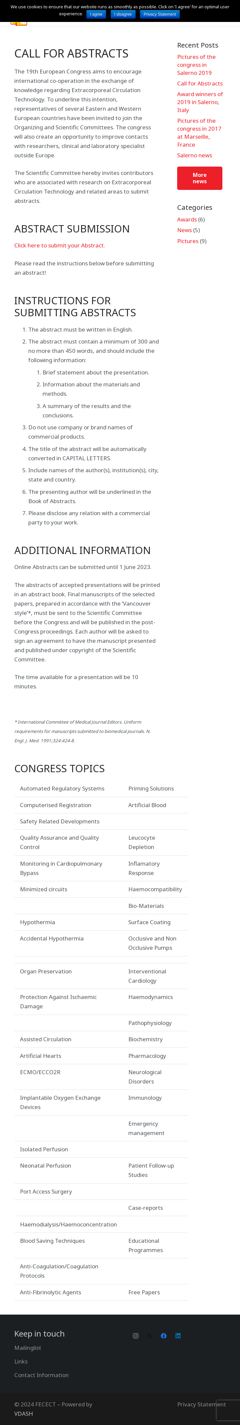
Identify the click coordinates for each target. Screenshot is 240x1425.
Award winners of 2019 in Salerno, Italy (200, 102)
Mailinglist (27, 1348)
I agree (96, 14)
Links (21, 1361)
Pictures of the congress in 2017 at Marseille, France (199, 132)
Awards (187, 219)
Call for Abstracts (200, 83)
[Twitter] (150, 1336)
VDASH (23, 1413)
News (184, 230)
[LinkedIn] (178, 1336)
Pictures (187, 241)
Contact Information (41, 1375)
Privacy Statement (201, 1404)
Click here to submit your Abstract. (59, 245)
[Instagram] (136, 1336)
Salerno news (194, 155)
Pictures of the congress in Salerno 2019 (196, 64)
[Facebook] (164, 1336)
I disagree (123, 14)
